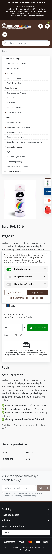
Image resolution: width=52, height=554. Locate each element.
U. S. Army (11, 73)
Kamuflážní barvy (12, 88)
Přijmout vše (37, 292)
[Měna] (26, 532)
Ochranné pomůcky (14, 161)
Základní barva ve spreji (16, 132)
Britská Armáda (13, 68)
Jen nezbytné (14, 292)
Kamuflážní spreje (12, 58)
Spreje (7, 117)
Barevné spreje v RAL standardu (19, 127)
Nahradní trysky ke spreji (16, 157)
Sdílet (12, 335)
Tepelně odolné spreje (15, 137)
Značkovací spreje (14, 122)
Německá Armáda (14, 78)
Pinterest (20, 335)
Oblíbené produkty (12, 171)
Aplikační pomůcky (14, 152)
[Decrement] (6, 327)
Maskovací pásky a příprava (18, 166)
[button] (41, 26)
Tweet (16, 335)
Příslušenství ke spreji (13, 147)
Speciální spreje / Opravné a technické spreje (24, 142)
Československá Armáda (16, 63)
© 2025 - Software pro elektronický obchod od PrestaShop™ (26, 548)
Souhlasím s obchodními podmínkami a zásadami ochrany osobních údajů (23, 494)
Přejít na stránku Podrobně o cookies (26, 297)
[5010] (10, 305)
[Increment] (24, 327)
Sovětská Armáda (14, 83)
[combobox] (26, 43)
